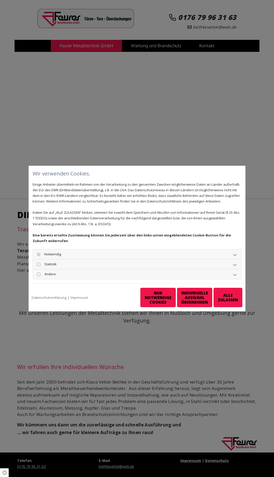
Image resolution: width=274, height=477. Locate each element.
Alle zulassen (219, 297)
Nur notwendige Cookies (122, 297)
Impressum (79, 297)
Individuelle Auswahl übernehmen (170, 297)
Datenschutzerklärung (49, 297)
